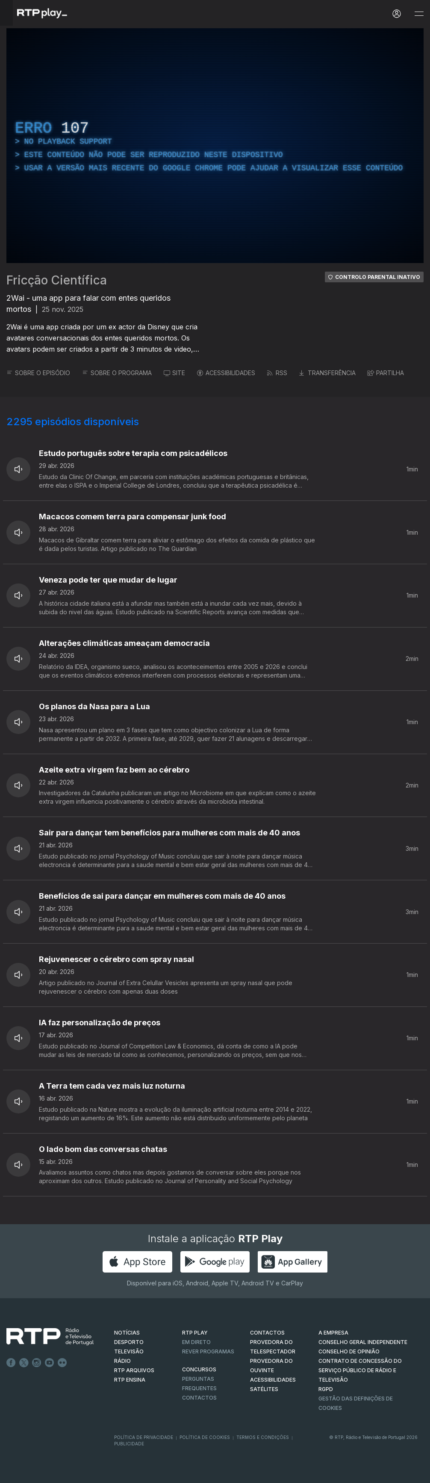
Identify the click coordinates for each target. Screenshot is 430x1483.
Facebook (11, 1363)
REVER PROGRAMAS (208, 1351)
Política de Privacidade (143, 1437)
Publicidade (129, 1443)
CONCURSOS (199, 1369)
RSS (277, 372)
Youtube (49, 1363)
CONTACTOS (267, 1332)
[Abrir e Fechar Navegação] (419, 14)
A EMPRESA (333, 1332)
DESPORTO (129, 1342)
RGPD (325, 1389)
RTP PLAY (195, 1332)
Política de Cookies (205, 1437)
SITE (174, 372)
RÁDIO (122, 1361)
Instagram (36, 1363)
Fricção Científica (56, 280)
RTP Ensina (129, 1379)
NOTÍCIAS (127, 1332)
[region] (215, 145)
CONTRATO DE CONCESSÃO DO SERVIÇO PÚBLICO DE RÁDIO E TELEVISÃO (360, 1370)
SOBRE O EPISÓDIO (38, 372)
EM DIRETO (196, 1342)
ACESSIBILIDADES (226, 372)
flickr (62, 1363)
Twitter (24, 1363)
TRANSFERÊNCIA (327, 372)
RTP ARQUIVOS (134, 1370)
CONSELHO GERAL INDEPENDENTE (362, 1342)
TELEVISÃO (129, 1351)
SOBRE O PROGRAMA (117, 372)
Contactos (199, 1397)
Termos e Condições (262, 1437)
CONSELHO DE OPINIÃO (349, 1351)
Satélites (264, 1389)
